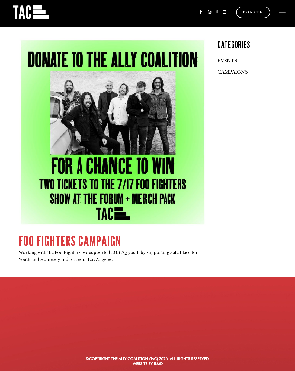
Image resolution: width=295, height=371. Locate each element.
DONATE (248, 12)
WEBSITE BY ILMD (148, 363)
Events (227, 60)
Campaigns (232, 72)
